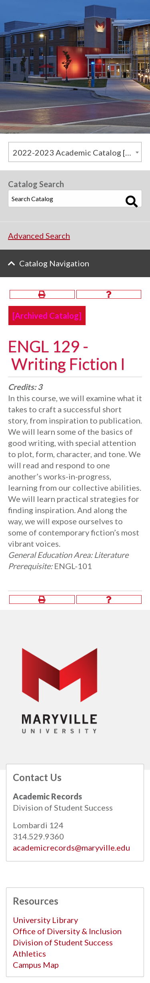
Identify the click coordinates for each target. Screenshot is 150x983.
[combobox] (75, 152)
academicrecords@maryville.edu (71, 847)
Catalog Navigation (54, 263)
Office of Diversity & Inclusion (67, 931)
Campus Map (36, 964)
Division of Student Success (63, 942)
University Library (45, 920)
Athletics (29, 953)
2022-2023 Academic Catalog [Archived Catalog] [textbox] (77, 152)
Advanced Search (39, 235)
